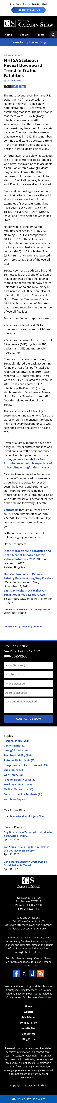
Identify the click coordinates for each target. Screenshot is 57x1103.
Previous (11, 626)
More (41, 34)
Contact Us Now (28, 718)
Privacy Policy (28, 1022)
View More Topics (14, 799)
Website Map (28, 1028)
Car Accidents (21, 609)
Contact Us (28, 1033)
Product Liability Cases (20, 779)
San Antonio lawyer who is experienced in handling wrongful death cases (28, 463)
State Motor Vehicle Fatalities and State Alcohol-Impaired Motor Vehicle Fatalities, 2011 (27, 555)
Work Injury (13, 774)
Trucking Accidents (18, 784)
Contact (24, 34)
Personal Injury (16, 740)
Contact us (11, 510)
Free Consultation (16, 646)
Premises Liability (17, 755)
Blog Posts (28, 1039)
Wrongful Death (42, 609)
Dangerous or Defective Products (26, 765)
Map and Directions (28, 917)
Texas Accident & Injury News (27, 816)
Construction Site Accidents (23, 794)
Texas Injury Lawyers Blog (28, 23)
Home (8, 34)
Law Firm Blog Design (28, 1099)
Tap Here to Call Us (28, 10)
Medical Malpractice (18, 789)
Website (28, 1012)
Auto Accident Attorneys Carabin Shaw (28, 958)
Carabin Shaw (39, 1085)
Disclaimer (28, 1017)
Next (38, 626)
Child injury (13, 770)
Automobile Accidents (19, 760)
